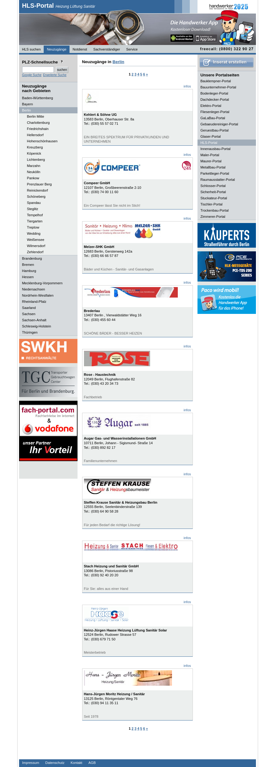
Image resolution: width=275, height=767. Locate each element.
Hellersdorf (35, 135)
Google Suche (32, 75)
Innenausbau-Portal (216, 149)
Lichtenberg (36, 159)
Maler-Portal (210, 155)
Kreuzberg (35, 147)
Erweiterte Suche (54, 75)
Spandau (34, 203)
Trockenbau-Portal (215, 210)
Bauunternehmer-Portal (218, 87)
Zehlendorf (35, 252)
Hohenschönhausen (42, 141)
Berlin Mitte (35, 116)
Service (132, 49)
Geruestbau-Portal (215, 130)
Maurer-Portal (211, 161)
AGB (92, 763)
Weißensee (35, 239)
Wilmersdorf (36, 246)
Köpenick (34, 153)
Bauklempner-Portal (216, 81)
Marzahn (34, 166)
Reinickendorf (37, 190)
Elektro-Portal (211, 106)
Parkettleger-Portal (215, 173)
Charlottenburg (38, 122)
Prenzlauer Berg (39, 184)
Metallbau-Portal (213, 167)
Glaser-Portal (211, 136)
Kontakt (76, 763)
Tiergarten (35, 221)
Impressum (30, 763)
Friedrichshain (38, 129)
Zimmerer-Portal (213, 216)
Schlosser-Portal (213, 186)
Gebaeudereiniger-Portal (219, 124)
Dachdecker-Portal (215, 99)
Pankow (33, 178)
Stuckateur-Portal (214, 198)
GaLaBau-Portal (213, 118)
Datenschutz (54, 763)
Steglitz (32, 209)
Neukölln (34, 172)
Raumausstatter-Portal (218, 179)
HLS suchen (31, 49)
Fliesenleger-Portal (215, 112)
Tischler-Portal (212, 204)
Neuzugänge (56, 49)
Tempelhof (35, 215)
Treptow (33, 227)
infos (187, 86)
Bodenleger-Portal (214, 93)
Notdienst (80, 49)
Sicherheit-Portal (213, 192)
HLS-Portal (58, 5)
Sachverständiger (106, 49)
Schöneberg (36, 196)
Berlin (118, 61)
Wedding (34, 233)
